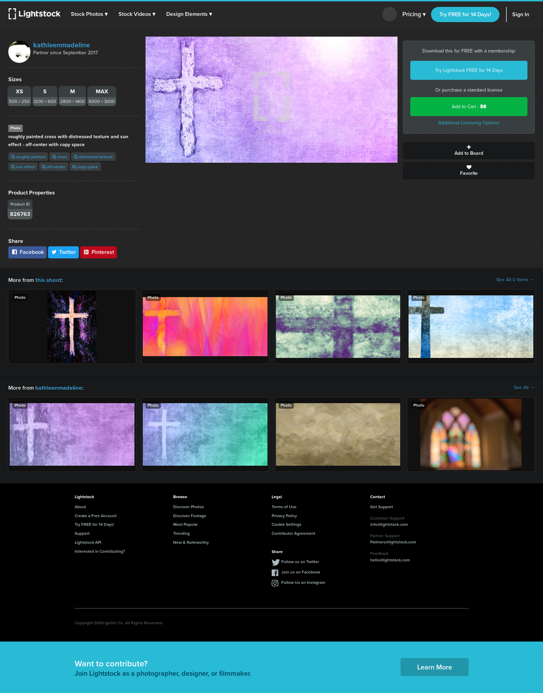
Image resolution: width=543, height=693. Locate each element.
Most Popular (185, 523)
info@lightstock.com (389, 523)
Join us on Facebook (300, 571)
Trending (181, 532)
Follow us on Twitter (300, 561)
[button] (89, 14)
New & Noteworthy (191, 541)
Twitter (63, 252)
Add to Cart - (469, 106)
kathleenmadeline (61, 45)
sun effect (23, 167)
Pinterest (98, 252)
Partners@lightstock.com (393, 541)
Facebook (27, 252)
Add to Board (468, 150)
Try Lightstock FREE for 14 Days (469, 70)
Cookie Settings (286, 523)
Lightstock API (88, 541)
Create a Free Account (95, 515)
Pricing (413, 14)
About (80, 506)
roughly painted (28, 157)
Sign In (520, 14)
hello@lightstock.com (390, 559)
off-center (53, 167)
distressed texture (93, 157)
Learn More (434, 666)
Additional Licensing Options (468, 122)
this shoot (47, 280)
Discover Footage (189, 515)
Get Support (381, 506)
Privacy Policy (284, 515)
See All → (524, 387)
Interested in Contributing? (100, 550)
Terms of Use (284, 506)
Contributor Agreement (293, 532)
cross (59, 157)
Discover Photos (188, 506)
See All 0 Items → (515, 279)
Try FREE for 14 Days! (465, 14)
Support (82, 532)
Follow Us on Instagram (303, 582)
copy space (85, 167)
